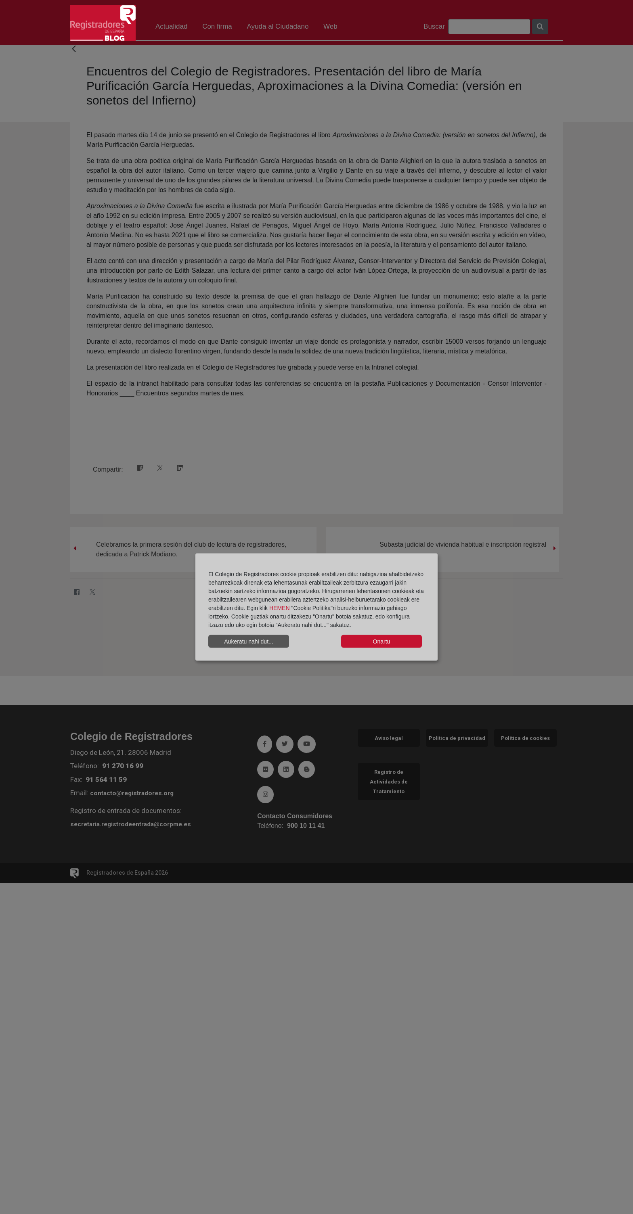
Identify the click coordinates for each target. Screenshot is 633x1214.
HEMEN (279, 608)
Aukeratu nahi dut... (248, 641)
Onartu (381, 641)
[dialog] (316, 607)
